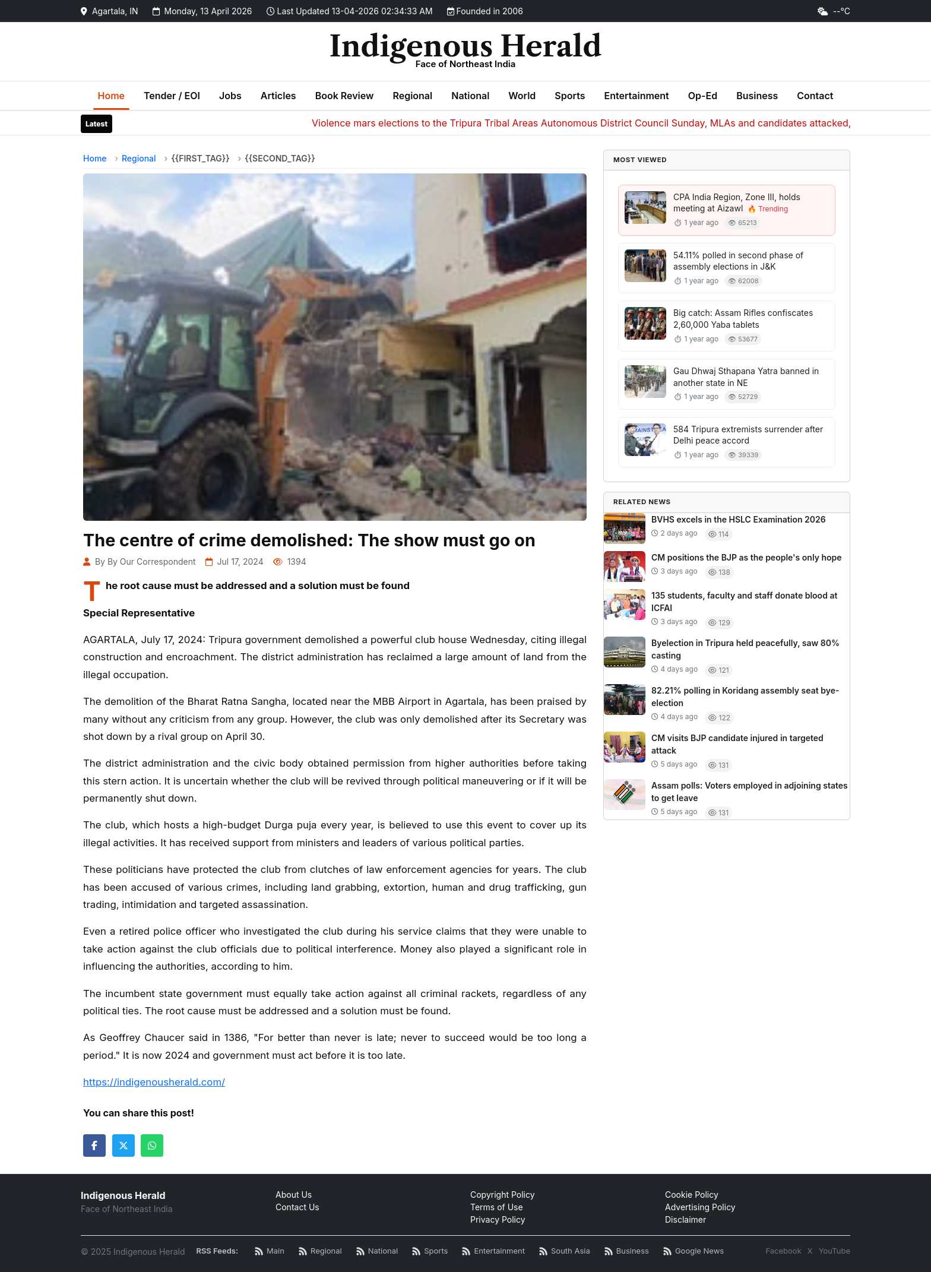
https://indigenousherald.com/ (154, 1082)
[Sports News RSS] (430, 1251)
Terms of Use (496, 1207)
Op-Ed (702, 96)
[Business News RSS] (626, 1251)
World (522, 96)
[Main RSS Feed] (269, 1251)
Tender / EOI (172, 96)
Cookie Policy (691, 1194)
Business (757, 96)
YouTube (834, 1250)
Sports (570, 96)
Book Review (344, 96)
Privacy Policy (497, 1219)
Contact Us (297, 1207)
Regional (412, 96)
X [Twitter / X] (810, 1250)
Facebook (783, 1250)
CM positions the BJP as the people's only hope (746, 557)
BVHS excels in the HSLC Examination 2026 (738, 519)
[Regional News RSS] (320, 1251)
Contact (815, 96)
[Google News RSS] (693, 1251)
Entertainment (636, 96)
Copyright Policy (502, 1194)
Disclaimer (685, 1219)
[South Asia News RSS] (564, 1251)
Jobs (230, 96)
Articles (278, 96)
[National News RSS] (377, 1251)
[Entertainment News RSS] (493, 1251)
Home (111, 96)
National (470, 96)
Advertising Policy (700, 1207)
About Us (294, 1194)
